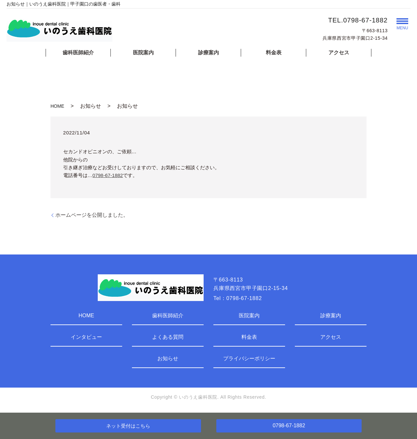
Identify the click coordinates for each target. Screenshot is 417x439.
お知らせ (167, 358)
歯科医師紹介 (78, 52)
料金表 (273, 52)
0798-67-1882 (108, 175)
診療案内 (208, 52)
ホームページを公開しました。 (91, 215)
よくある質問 (167, 337)
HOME (57, 106)
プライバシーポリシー (249, 358)
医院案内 (143, 52)
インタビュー (86, 337)
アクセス (338, 52)
